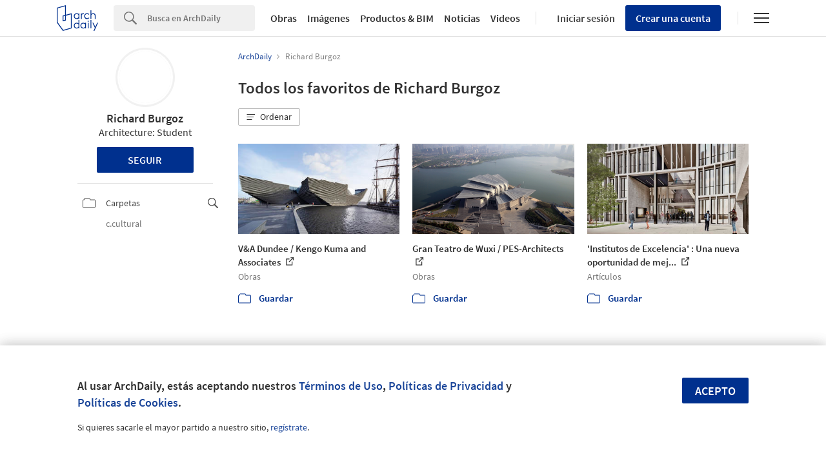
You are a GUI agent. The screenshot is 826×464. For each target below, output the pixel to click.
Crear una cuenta (673, 18)
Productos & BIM (397, 18)
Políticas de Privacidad (445, 385)
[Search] (201, 18)
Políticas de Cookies (127, 402)
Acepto (715, 390)
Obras (283, 18)
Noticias (462, 18)
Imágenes (328, 18)
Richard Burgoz (144, 118)
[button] (269, 117)
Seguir (145, 159)
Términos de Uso (341, 385)
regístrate (288, 427)
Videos (505, 18)
